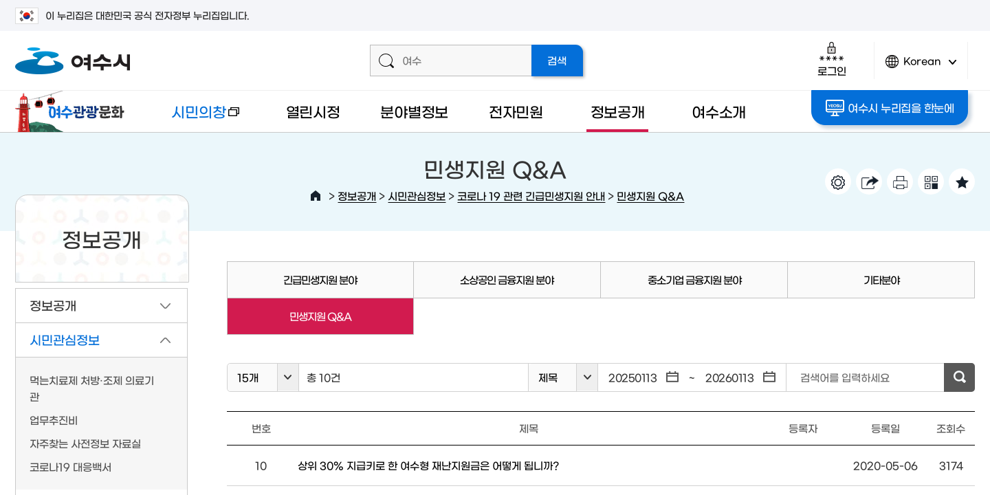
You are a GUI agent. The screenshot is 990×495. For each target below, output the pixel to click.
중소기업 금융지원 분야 (694, 279)
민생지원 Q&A (650, 195)
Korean (921, 67)
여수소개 (719, 111)
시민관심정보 (417, 195)
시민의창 (194, 118)
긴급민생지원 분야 (320, 279)
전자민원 (516, 111)
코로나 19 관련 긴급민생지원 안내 (531, 195)
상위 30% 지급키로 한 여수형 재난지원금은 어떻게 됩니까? (428, 465)
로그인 (831, 59)
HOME (315, 196)
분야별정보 (414, 111)
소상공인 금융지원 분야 (506, 279)
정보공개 (618, 111)
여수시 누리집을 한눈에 (890, 108)
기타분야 (881, 279)
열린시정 (313, 111)
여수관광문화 (73, 111)
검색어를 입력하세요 (845, 377)
